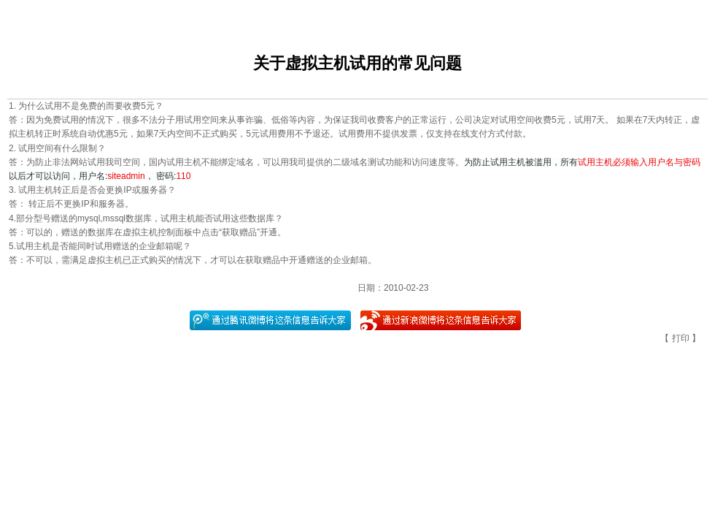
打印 (680, 338)
